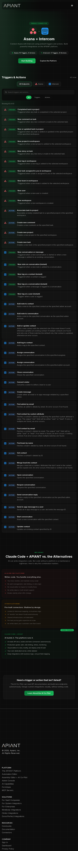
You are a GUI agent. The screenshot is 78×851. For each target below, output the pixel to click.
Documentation (8, 816)
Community (7, 813)
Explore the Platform (48, 61)
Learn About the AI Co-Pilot (39, 693)
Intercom (54, 84)
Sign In (5, 830)
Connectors (7, 820)
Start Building (26, 61)
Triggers (37, 97)
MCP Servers (7, 777)
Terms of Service (9, 842)
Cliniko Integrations (10, 800)
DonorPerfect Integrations (13, 803)
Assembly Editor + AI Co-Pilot (14, 765)
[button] (72, 6)
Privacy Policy (8, 836)
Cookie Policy (7, 839)
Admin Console (8, 768)
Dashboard (6, 833)
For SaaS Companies (11, 787)
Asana (39, 84)
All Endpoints (24, 84)
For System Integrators (12, 790)
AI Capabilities (8, 771)
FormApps (6, 774)
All (29, 97)
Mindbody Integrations (11, 797)
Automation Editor (9, 761)
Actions (47, 97)
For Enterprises (8, 794)
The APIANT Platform (11, 758)
